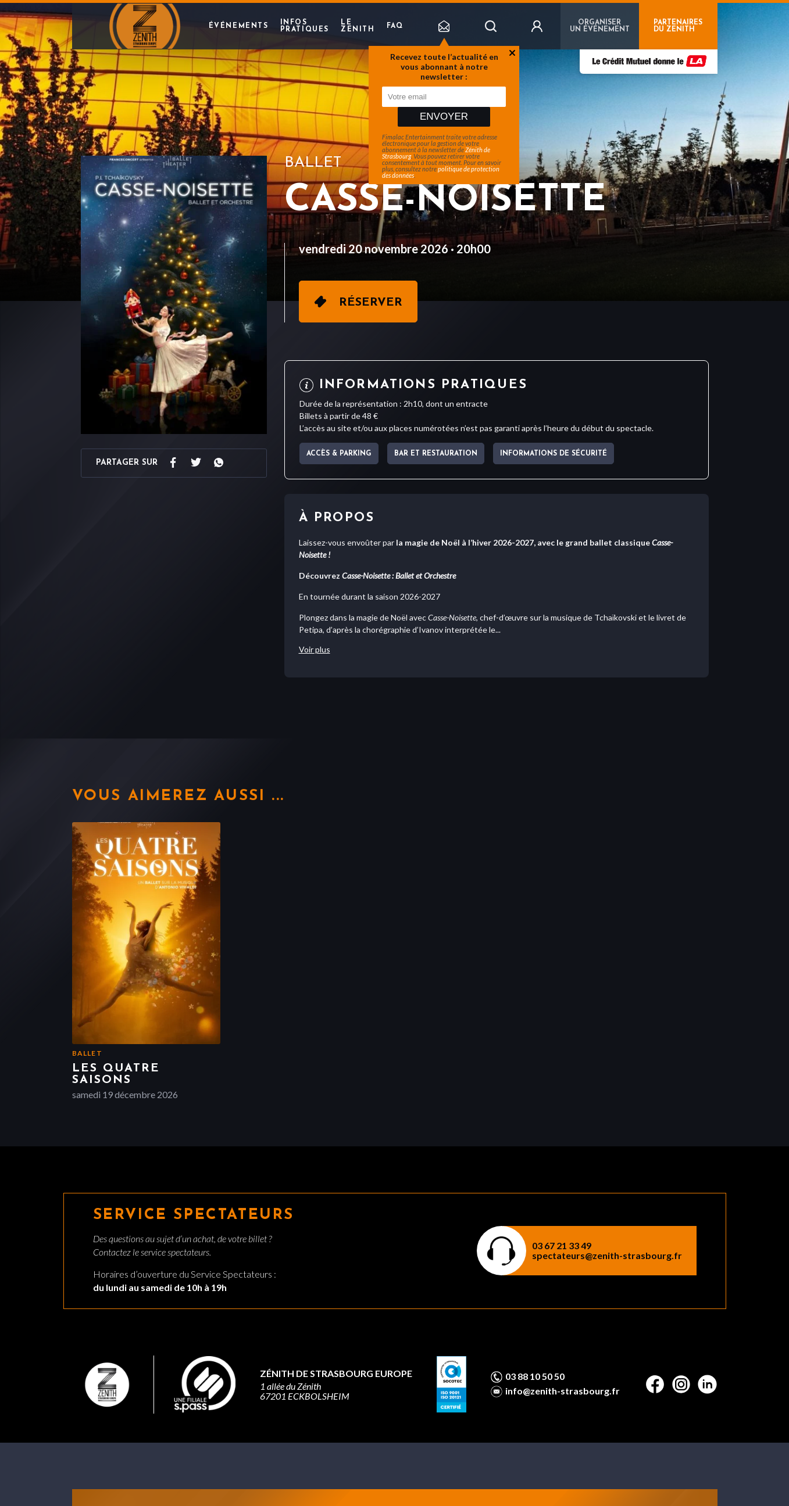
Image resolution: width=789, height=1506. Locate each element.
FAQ (395, 26)
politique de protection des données (440, 172)
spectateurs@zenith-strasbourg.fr (607, 1255)
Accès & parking (339, 453)
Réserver (370, 303)
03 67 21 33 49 (561, 1245)
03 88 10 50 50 (535, 1376)
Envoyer (444, 116)
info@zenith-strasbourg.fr (562, 1391)
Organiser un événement (600, 26)
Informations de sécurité (553, 453)
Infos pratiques (304, 26)
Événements (239, 26)
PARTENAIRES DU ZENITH (678, 26)
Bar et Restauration (435, 453)
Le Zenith (358, 26)
